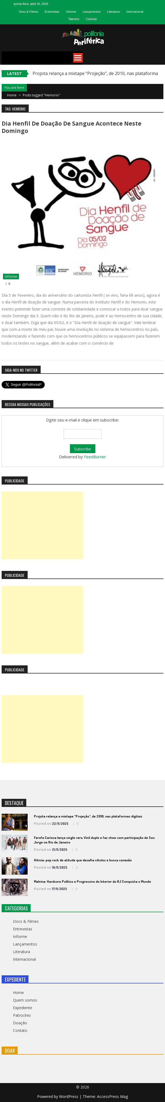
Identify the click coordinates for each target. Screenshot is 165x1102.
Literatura (113, 11)
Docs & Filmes (28, 11)
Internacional (134, 11)
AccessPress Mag (112, 1096)
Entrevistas (52, 11)
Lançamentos (92, 11)
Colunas (91, 19)
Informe (71, 11)
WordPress (69, 1096)
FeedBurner (95, 456)
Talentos (73, 19)
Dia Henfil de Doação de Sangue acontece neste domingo (71, 127)
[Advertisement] (42, 525)
